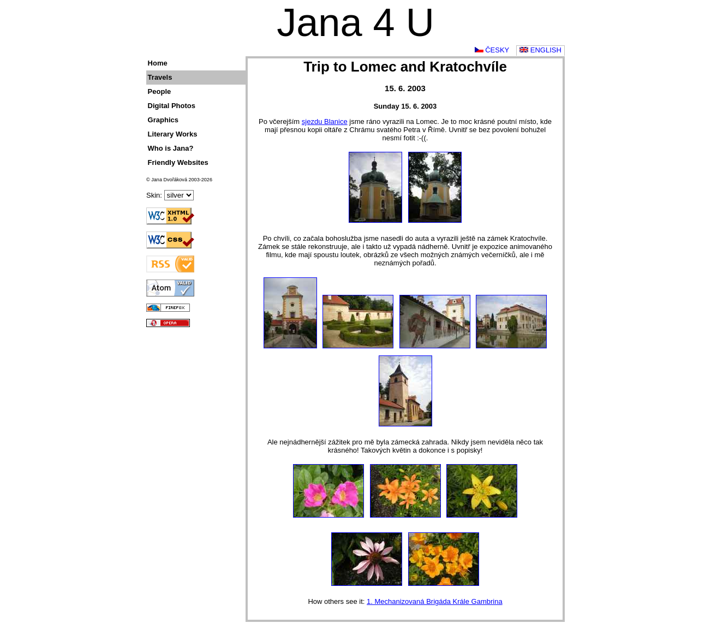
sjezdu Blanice (325, 121)
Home (158, 63)
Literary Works (173, 134)
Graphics (163, 120)
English (540, 50)
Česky (492, 50)
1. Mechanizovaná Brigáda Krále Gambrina (435, 601)
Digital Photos (171, 106)
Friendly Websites (178, 162)
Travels (160, 77)
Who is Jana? (171, 148)
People (159, 91)
